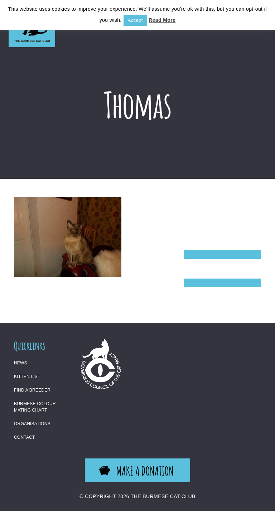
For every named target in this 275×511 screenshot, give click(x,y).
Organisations (32, 423)
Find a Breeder (32, 390)
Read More (162, 20)
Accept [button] (135, 20)
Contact (24, 437)
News (20, 362)
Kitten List (27, 376)
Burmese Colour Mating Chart (35, 407)
